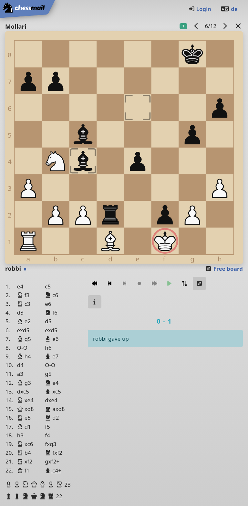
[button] (9, 484)
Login (199, 9)
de (229, 9)
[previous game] (196, 26)
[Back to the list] (238, 26)
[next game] (225, 26)
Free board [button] (224, 268)
